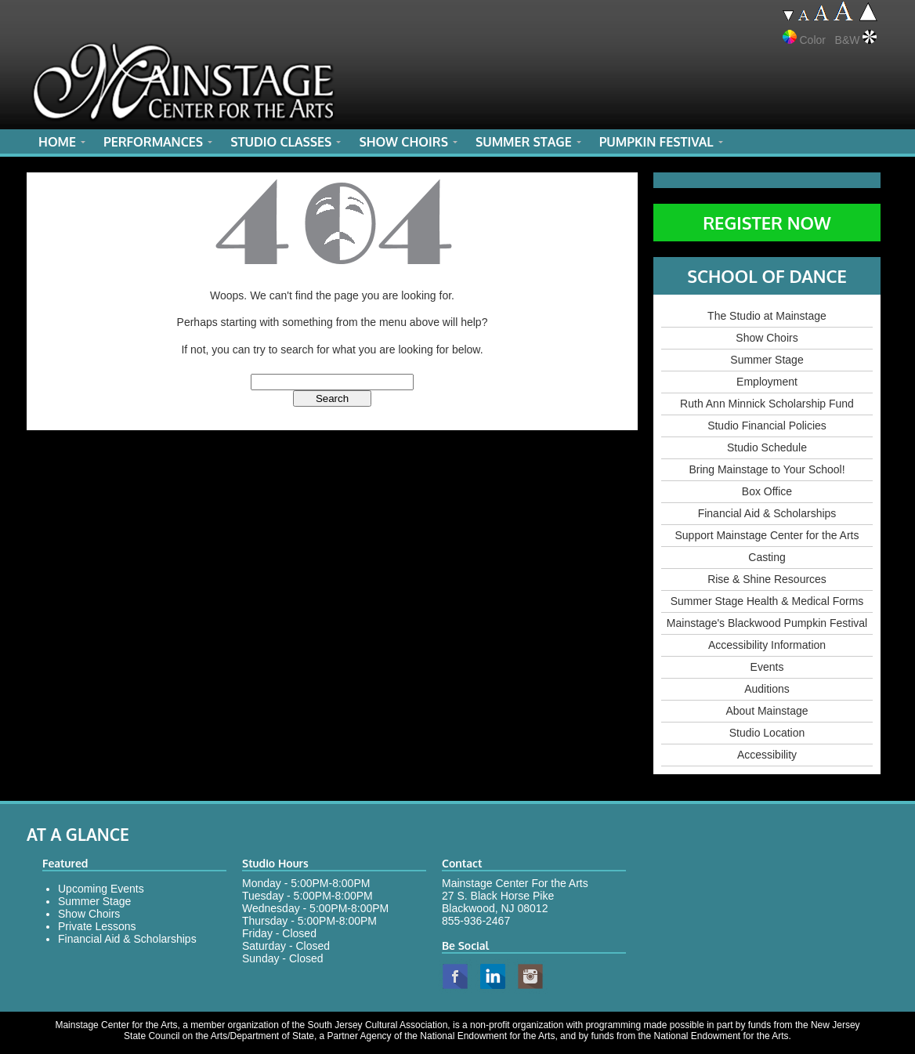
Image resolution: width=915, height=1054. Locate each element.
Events (767, 667)
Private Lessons (97, 926)
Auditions (767, 689)
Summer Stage (766, 359)
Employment (766, 381)
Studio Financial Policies (766, 425)
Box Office (767, 491)
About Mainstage (766, 710)
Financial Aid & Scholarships (767, 513)
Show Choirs (766, 337)
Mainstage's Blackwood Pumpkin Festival (767, 623)
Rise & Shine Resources (766, 579)
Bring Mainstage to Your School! (766, 469)
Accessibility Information (767, 645)
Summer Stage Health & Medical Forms (767, 601)
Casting (766, 557)
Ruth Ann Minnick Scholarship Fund (767, 403)
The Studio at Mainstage (766, 316)
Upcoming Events (101, 888)
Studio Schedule (767, 447)
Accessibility (767, 754)
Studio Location (767, 732)
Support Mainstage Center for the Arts (766, 535)
